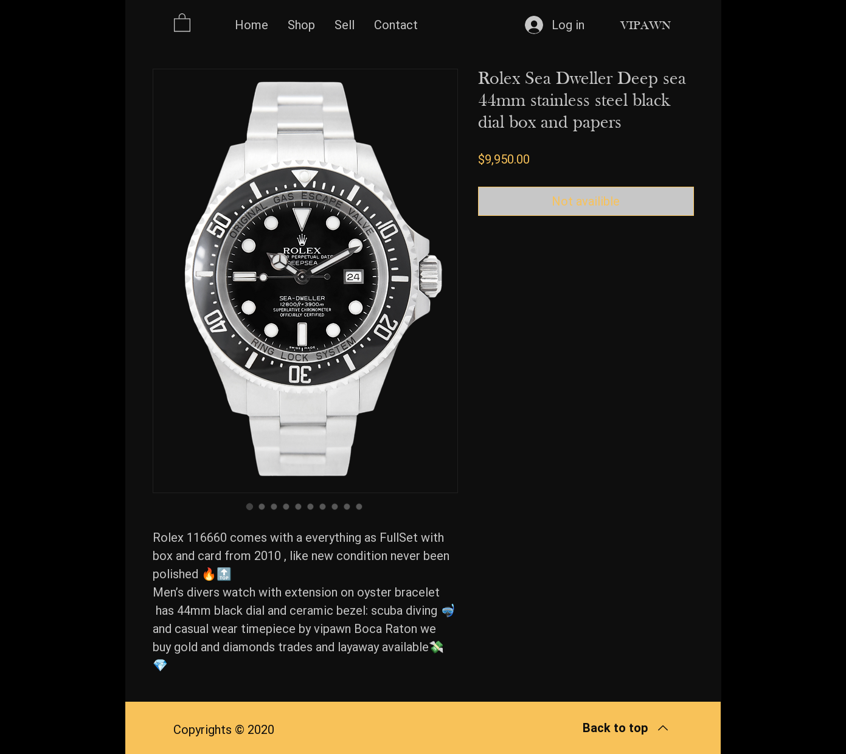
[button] (182, 22)
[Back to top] (626, 728)
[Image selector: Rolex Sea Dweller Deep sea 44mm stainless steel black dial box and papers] (250, 506)
